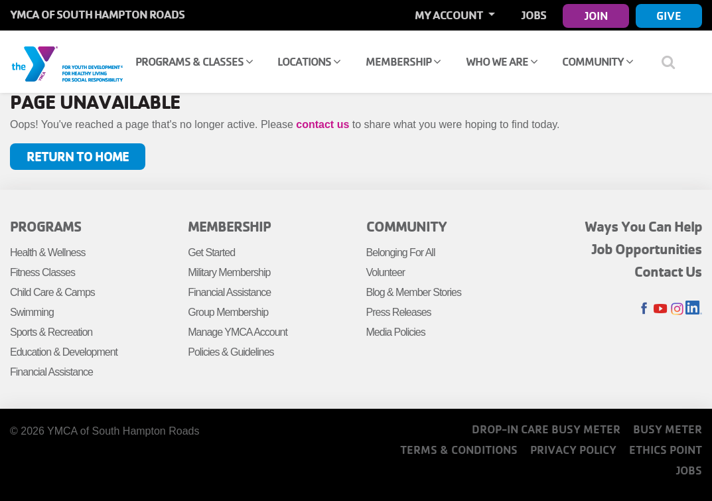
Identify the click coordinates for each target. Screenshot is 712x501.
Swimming (32, 312)
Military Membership (229, 272)
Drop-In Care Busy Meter (546, 429)
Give (668, 16)
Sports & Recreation (51, 332)
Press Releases (398, 312)
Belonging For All (400, 252)
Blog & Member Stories (414, 292)
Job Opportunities (647, 249)
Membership (403, 61)
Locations (308, 61)
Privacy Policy (573, 450)
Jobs (534, 15)
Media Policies (395, 332)
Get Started (211, 252)
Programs (45, 226)
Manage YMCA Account (237, 332)
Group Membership (228, 312)
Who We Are (501, 61)
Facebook (644, 309)
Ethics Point (665, 450)
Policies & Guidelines (230, 352)
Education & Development (63, 352)
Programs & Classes (194, 61)
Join (596, 16)
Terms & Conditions (459, 450)
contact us (322, 124)
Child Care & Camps (52, 292)
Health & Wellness (47, 252)
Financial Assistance (51, 372)
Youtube (660, 309)
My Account (450, 15)
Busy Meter (667, 429)
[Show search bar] (674, 62)
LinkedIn (693, 309)
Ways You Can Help (643, 226)
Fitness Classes (42, 272)
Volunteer (385, 272)
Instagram (677, 309)
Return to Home (78, 156)
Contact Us (668, 271)
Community (597, 61)
